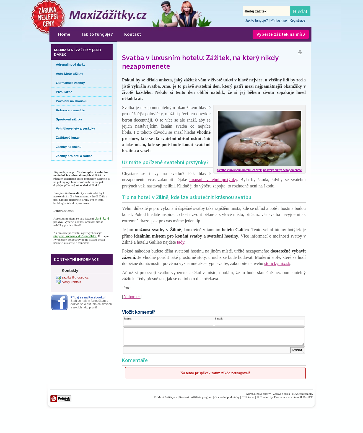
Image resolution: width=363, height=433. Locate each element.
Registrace (297, 20)
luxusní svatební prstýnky (213, 179)
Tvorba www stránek (286, 400)
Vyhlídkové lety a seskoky (75, 128)
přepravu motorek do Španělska (75, 236)
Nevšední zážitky (302, 397)
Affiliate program (201, 400)
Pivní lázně (64, 92)
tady (181, 242)
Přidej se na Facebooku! (88, 297)
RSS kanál (248, 400)
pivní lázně (102, 218)
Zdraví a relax (281, 397)
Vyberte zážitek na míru (280, 34)
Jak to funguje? (256, 20)
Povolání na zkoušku (71, 101)
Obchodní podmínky (227, 400)
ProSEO (308, 400)
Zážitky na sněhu (69, 146)
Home (64, 34)
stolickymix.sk (277, 263)
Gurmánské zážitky (70, 82)
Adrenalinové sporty (258, 397)
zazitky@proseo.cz (75, 277)
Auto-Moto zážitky (69, 73)
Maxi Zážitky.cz (167, 400)
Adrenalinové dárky (70, 64)
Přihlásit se (279, 20)
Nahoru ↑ (131, 296)
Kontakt (132, 34)
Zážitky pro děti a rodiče (74, 156)
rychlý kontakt (71, 281)
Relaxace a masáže (70, 110)
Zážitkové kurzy (68, 137)
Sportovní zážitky (69, 119)
